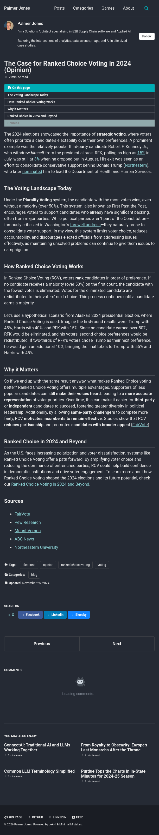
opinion (48, 565)
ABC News (24, 539)
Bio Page (13, 817)
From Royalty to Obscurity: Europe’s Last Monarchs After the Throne (114, 747)
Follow (146, 36)
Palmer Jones (17, 8)
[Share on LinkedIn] (55, 615)
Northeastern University (36, 547)
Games (108, 8)
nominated (32, 171)
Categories (83, 8)
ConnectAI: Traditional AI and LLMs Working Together (37, 747)
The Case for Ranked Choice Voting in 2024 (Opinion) (67, 67)
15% (141, 152)
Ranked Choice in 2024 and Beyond (32, 116)
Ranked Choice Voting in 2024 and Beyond (50, 484)
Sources (13, 123)
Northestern (136, 165)
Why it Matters (18, 109)
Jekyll (52, 824)
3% (37, 159)
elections (29, 565)
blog (34, 575)
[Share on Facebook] (30, 615)
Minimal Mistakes (70, 824)
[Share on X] (10, 615)
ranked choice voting (75, 565)
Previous (42, 643)
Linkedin (57, 817)
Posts (59, 8)
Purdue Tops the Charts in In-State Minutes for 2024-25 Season (113, 774)
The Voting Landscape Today (28, 95)
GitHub (35, 817)
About (128, 8)
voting (102, 565)
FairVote (140, 424)
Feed (78, 817)
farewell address (85, 224)
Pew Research (28, 522)
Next (117, 643)
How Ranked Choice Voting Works (31, 102)
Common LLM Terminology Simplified (39, 771)
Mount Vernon (28, 530)
